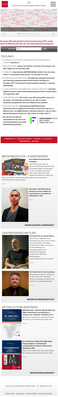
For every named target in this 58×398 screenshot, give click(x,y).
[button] (4, 34)
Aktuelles (37, 138)
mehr (3, 183)
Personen (35, 141)
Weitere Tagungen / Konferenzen (39, 225)
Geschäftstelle (24, 141)
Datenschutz (10, 393)
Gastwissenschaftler (24, 138)
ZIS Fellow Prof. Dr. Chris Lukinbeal (42, 272)
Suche (11, 49)
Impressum (20, 393)
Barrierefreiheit (31, 393)
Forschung (47, 138)
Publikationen (10, 138)
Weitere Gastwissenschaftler (40, 299)
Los (44, 49)
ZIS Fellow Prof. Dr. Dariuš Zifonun (41, 236)
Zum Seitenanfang (45, 393)
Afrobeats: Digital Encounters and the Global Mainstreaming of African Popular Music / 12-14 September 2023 (30, 91)
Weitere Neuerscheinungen (41, 372)
